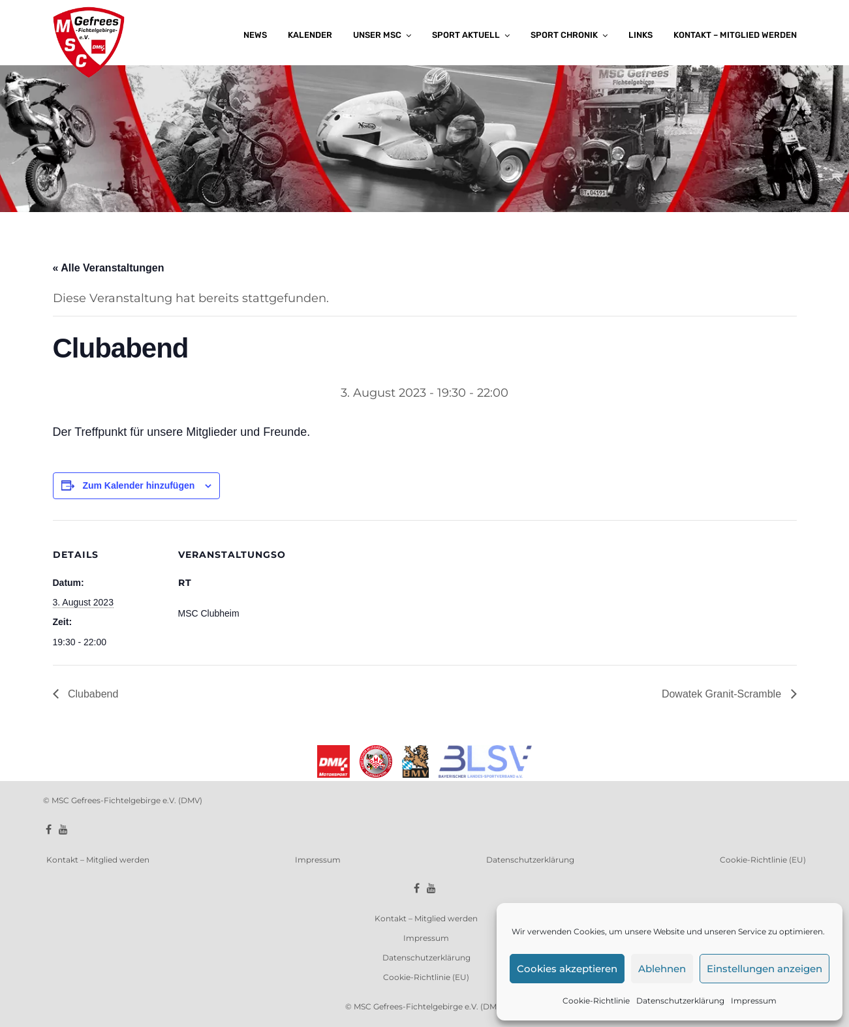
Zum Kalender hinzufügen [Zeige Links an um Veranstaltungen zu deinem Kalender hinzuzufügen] (138, 485)
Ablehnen (662, 968)
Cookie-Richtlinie (596, 1000)
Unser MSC (377, 35)
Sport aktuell (466, 35)
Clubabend (92, 693)
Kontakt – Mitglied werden (735, 35)
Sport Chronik (564, 35)
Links (640, 35)
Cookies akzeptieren (567, 968)
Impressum (754, 1000)
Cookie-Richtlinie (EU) (763, 860)
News (255, 35)
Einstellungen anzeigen (764, 968)
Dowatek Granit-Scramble (723, 693)
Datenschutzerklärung (680, 1000)
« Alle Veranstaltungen (108, 267)
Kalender (310, 35)
